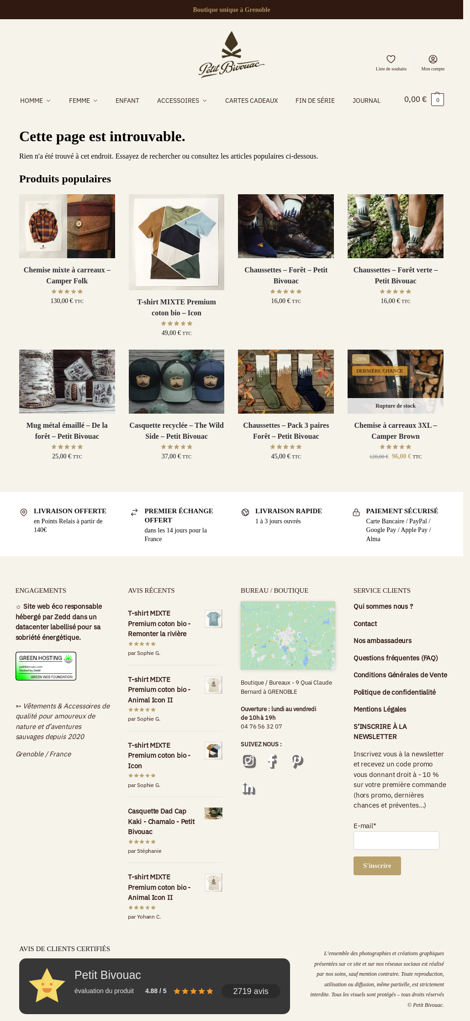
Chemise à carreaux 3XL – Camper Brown (395, 447)
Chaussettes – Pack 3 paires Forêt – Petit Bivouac (286, 447)
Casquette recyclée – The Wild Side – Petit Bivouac (176, 447)
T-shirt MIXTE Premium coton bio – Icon (176, 324)
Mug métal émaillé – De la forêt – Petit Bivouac (67, 447)
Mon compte (433, 62)
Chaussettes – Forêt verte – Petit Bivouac (396, 292)
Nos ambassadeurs (383, 657)
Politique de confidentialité (396, 709)
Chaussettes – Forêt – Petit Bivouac (285, 292)
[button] (424, 108)
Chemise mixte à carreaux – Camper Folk (67, 292)
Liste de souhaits (391, 62)
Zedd (62, 633)
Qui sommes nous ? (383, 623)
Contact (365, 640)
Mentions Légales (380, 726)
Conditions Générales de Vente (400, 691)
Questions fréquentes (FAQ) (396, 674)
